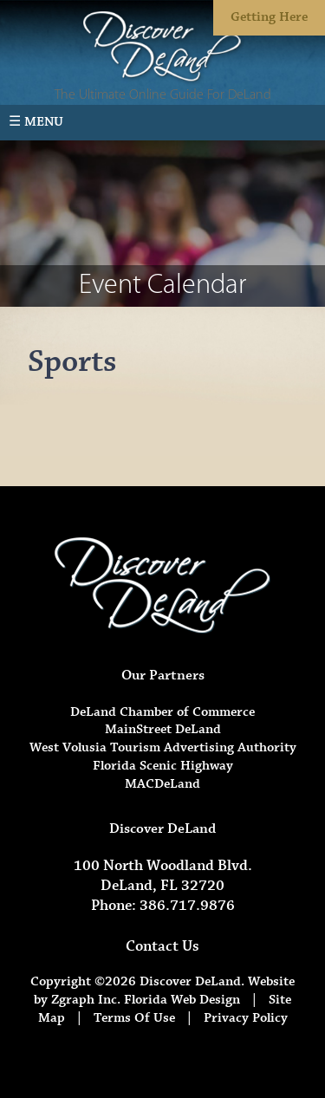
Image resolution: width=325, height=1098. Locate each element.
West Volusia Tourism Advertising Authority (162, 747)
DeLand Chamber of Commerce (162, 712)
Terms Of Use (134, 1018)
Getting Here (269, 17)
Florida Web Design (182, 1000)
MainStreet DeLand (163, 729)
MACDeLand (162, 784)
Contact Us (162, 946)
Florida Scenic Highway (163, 766)
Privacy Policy (246, 1018)
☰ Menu (36, 122)
